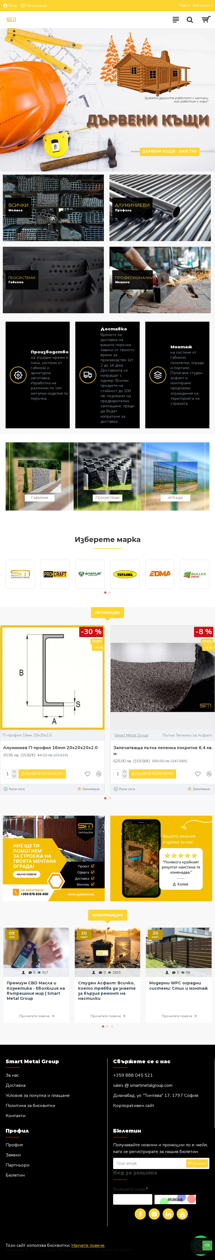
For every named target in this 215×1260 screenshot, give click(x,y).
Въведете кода (129, 1189)
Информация (107, 915)
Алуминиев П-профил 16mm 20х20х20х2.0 (50, 748)
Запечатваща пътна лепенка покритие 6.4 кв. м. (163, 751)
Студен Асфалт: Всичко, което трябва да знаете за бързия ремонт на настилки (107, 990)
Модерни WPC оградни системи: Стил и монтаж (178, 985)
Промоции (107, 612)
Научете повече (87, 1245)
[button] (105, 592)
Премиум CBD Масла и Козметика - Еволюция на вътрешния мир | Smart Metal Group (36, 990)
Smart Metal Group (131, 735)
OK (207, 1245)
